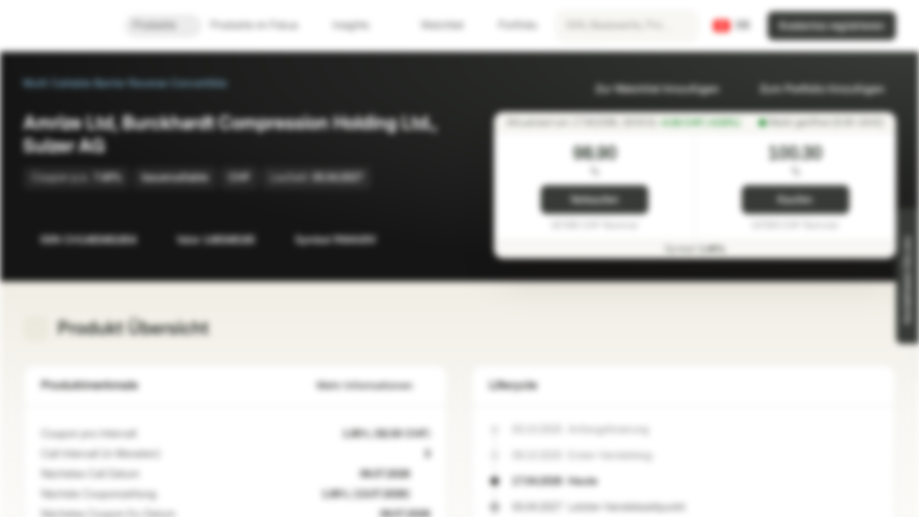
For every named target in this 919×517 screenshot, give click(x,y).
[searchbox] (626, 25)
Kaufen (795, 200)
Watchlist (433, 25)
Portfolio (509, 25)
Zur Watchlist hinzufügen (648, 89)
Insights (359, 25)
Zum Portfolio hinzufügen (813, 89)
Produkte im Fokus (262, 25)
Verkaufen (594, 200)
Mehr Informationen (373, 386)
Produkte (163, 25)
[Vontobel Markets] (62, 26)
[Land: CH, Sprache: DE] (732, 25)
